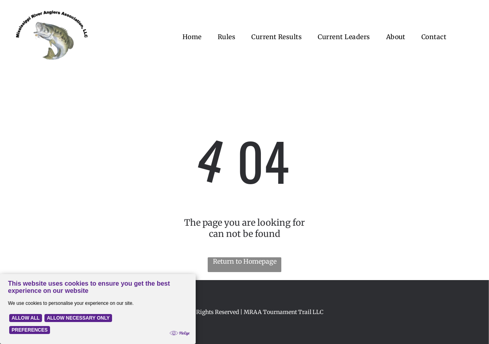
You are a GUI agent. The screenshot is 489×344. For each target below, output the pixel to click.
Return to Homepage (245, 261)
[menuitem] (192, 37)
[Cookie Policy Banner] (98, 309)
